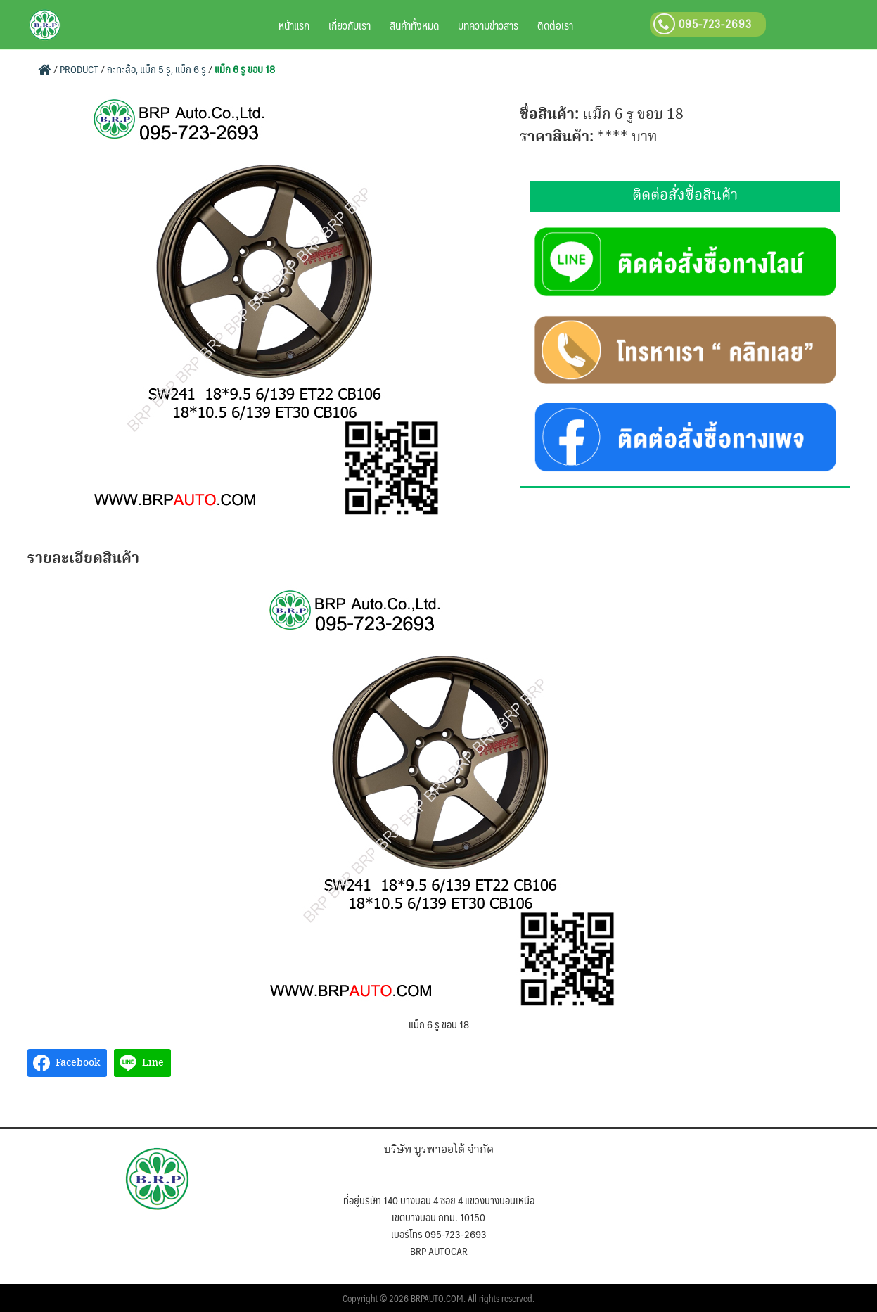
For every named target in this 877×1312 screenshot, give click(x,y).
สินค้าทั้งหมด (414, 24)
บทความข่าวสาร (488, 24)
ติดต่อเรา (555, 24)
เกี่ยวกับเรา (349, 24)
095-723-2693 (702, 23)
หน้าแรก (294, 24)
